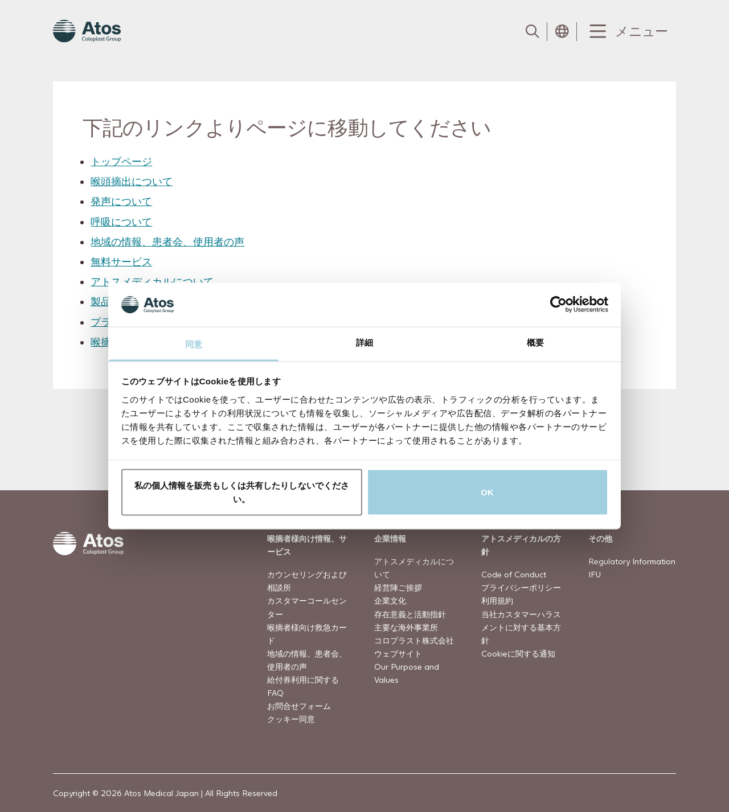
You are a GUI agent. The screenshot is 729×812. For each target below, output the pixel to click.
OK (487, 492)
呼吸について (121, 221)
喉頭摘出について (132, 181)
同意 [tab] (193, 343)
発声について (121, 201)
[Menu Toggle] (626, 31)
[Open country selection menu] (562, 31)
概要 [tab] (535, 342)
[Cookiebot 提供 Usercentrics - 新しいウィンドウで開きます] (558, 304)
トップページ (121, 161)
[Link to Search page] (532, 31)
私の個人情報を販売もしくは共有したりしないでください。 (242, 492)
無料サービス (121, 262)
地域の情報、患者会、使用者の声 (167, 242)
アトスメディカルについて (152, 282)
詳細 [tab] (364, 342)
